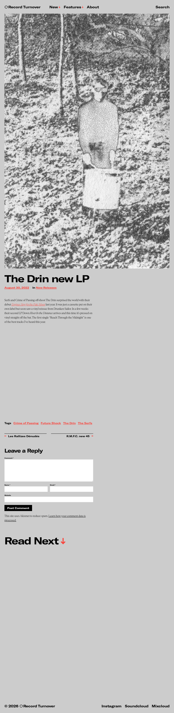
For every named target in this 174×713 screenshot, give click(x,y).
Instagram (112, 706)
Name (7, 485)
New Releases (46, 287)
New (53, 7)
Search (163, 7)
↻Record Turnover (22, 7)
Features (72, 7)
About (93, 7)
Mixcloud (161, 706)
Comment (8, 458)
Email (52, 485)
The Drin (69, 423)
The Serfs (85, 423)
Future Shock (51, 423)
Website (7, 495)
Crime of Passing (26, 423)
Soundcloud (136, 706)
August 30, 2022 (16, 287)
